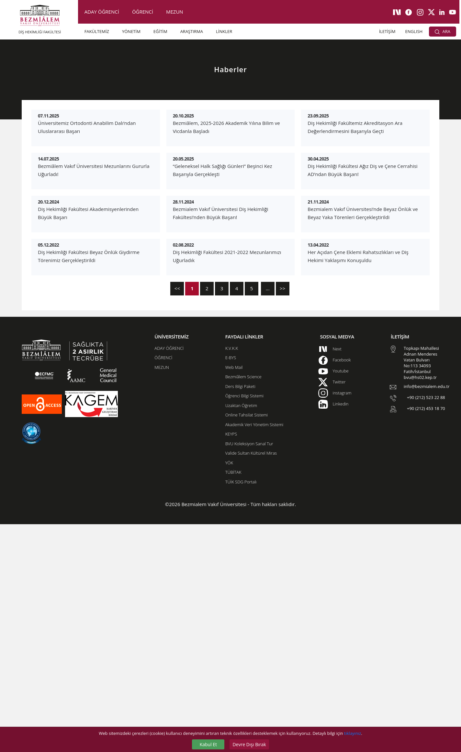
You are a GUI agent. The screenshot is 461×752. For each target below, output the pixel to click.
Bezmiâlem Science (243, 604)
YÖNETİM (131, 31)
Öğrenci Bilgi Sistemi (244, 623)
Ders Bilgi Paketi (240, 614)
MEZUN (174, 11)
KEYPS (231, 662)
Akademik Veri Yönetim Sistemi (254, 652)
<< (177, 516)
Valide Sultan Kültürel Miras (251, 681)
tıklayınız (352, 733)
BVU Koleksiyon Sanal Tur (249, 671)
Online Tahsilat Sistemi (246, 643)
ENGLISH (414, 31)
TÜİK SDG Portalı (241, 710)
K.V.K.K (231, 576)
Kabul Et (208, 744)
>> (282, 516)
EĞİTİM (160, 31)
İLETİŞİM (387, 31)
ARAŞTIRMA (191, 31)
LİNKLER (224, 31)
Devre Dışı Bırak (249, 744)
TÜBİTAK (233, 700)
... (268, 516)
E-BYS (230, 585)
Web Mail (234, 595)
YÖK (229, 690)
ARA (442, 31)
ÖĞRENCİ (142, 11)
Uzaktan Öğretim (241, 633)
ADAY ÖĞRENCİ (101, 11)
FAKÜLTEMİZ (96, 31)
